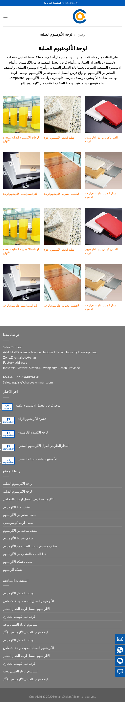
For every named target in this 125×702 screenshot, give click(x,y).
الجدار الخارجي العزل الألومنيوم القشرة (43, 445)
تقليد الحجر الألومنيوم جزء (59, 137)
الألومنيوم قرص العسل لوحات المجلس (28, 499)
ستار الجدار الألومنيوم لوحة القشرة (100, 195)
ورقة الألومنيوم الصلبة (17, 483)
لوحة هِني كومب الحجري (19, 616)
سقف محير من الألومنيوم (19, 515)
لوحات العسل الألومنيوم (18, 593)
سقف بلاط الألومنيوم (16, 507)
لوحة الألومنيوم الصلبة (17, 491)
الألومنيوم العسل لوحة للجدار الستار (26, 608)
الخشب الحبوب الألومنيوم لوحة (62, 193)
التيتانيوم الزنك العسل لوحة (20, 624)
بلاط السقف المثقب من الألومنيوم (25, 554)
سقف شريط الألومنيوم (18, 538)
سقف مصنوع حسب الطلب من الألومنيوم (30, 546)
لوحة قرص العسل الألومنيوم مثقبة (38, 405)
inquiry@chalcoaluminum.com (32, 382)
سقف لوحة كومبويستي (18, 522)
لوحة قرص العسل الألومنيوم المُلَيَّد (25, 632)
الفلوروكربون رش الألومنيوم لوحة (101, 139)
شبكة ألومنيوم (12, 569)
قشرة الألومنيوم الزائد (32, 419)
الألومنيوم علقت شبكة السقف (37, 459)
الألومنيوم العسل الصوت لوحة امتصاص (28, 601)
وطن (81, 34)
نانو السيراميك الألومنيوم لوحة (20, 193)
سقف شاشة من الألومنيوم (20, 530)
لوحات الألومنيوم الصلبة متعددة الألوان (21, 139)
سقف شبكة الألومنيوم (17, 562)
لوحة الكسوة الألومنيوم (33, 432)
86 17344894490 (70, 3)
